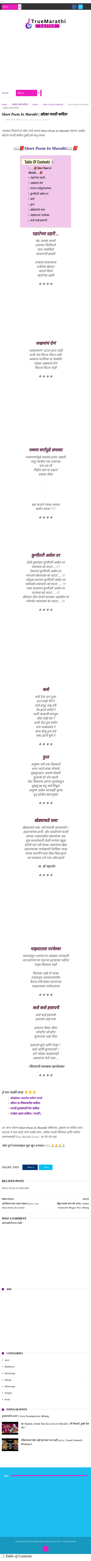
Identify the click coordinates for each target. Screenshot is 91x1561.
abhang (8, 1382)
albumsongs (10, 1389)
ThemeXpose (69, 1544)
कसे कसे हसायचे (38, 223)
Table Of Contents (37, 164)
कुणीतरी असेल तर (39, 196)
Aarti (7, 1363)
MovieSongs (10, 1376)
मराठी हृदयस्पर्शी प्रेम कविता (24, 1111)
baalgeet (8, 1395)
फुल (32, 207)
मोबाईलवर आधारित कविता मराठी (26, 1101)
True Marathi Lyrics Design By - (45, 1544)
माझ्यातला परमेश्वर (39, 217)
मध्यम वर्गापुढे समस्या (40, 191)
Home (5, 94)
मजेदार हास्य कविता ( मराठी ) (25, 1116)
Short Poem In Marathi (53, 106)
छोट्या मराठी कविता (20, 106)
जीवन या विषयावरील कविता (25, 1105)
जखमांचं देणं (36, 185)
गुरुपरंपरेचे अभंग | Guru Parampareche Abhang (25, 1419)
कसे (32, 201)
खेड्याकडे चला (37, 212)
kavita (35, 106)
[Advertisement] (45, 59)
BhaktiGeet (9, 1369)
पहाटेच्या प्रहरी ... (38, 180)
